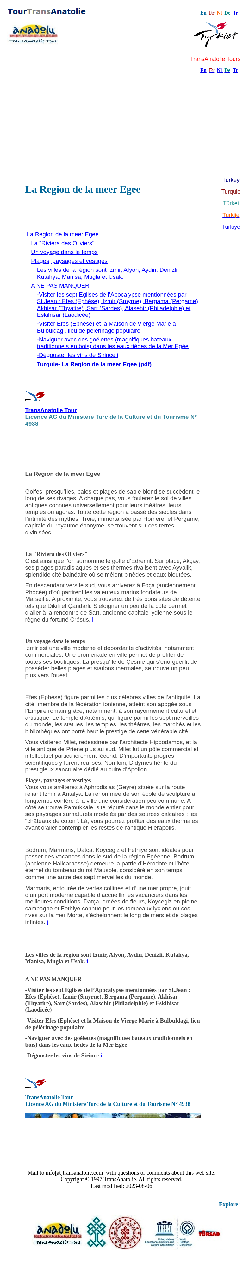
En (203, 70)
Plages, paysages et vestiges (69, 261)
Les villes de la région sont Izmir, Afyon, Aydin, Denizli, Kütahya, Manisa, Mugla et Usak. (107, 958)
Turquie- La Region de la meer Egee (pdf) (94, 364)
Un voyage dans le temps (64, 252)
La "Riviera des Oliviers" (62, 243)
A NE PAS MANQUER (60, 285)
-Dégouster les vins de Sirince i (77, 355)
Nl (219, 70)
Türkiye (230, 227)
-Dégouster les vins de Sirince (63, 1055)
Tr (235, 13)
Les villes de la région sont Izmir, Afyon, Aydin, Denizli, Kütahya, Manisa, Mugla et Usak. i (108, 273)
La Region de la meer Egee (63, 234)
